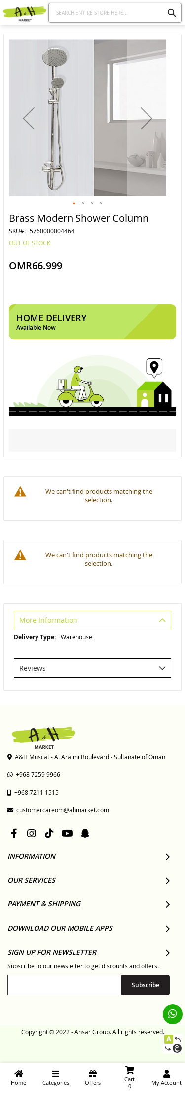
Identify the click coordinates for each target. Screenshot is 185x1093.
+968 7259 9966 (33, 774)
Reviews (32, 668)
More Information (48, 620)
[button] (28, 117)
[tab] (92, 622)
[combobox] (115, 13)
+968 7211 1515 (33, 792)
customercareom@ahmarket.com (58, 810)
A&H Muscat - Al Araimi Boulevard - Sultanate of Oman (86, 757)
